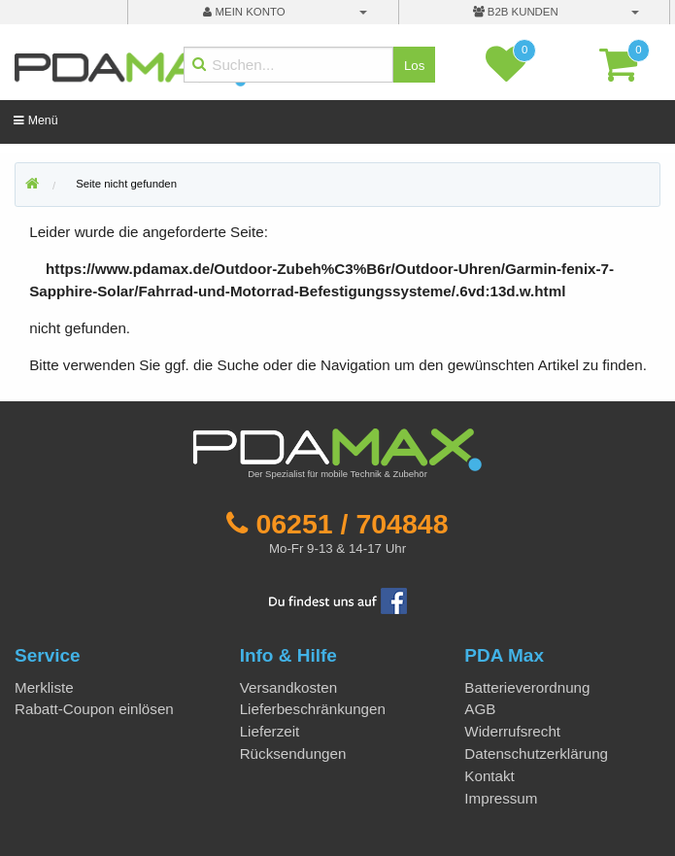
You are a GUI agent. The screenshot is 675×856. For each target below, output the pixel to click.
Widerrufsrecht (512, 731)
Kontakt (489, 776)
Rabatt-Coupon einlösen (94, 709)
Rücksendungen (293, 753)
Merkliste (44, 687)
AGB (479, 709)
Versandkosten (288, 687)
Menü (35, 120)
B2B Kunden (515, 11)
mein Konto (244, 11)
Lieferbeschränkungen (313, 709)
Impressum (500, 798)
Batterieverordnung (527, 687)
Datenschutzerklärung (536, 753)
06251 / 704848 (351, 523)
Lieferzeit (270, 731)
